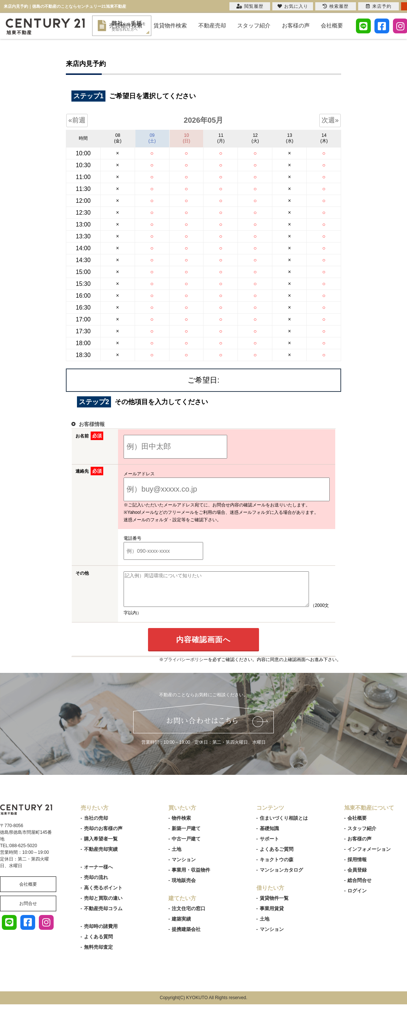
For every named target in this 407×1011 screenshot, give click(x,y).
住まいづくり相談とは (284, 824)
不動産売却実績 (101, 856)
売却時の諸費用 (101, 933)
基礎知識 (269, 835)
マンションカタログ (281, 876)
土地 (176, 856)
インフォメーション (369, 856)
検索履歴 (336, 6)
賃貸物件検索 (170, 25)
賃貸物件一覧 (274, 905)
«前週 (76, 120)
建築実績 (181, 925)
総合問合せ (359, 887)
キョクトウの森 (276, 866)
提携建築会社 (186, 936)
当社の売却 (96, 824)
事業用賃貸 (272, 915)
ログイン (357, 897)
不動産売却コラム (103, 915)
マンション (184, 866)
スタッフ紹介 (253, 25)
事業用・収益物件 (191, 876)
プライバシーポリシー (186, 666)
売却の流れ (96, 884)
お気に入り (293, 6)
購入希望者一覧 (101, 845)
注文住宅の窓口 (188, 915)
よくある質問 (98, 943)
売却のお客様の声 (103, 835)
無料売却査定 (98, 954)
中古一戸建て (186, 845)
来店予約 (378, 6)
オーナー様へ (98, 873)
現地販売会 (184, 887)
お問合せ (28, 910)
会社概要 (332, 25)
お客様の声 (296, 25)
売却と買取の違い (103, 905)
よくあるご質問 (276, 856)
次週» (330, 120)
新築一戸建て (186, 835)
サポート (269, 845)
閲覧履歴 (249, 6)
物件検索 (181, 824)
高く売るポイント (103, 894)
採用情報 (357, 866)
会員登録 (357, 876)
